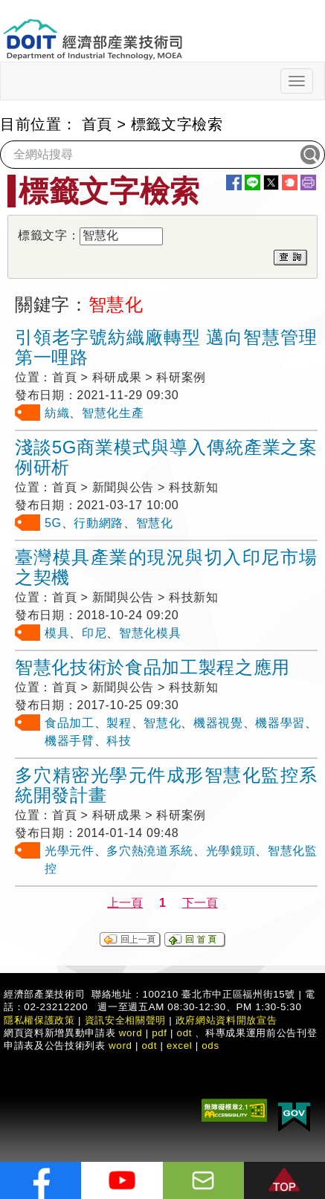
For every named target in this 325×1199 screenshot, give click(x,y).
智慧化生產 (113, 413)
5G (53, 523)
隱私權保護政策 (39, 1020)
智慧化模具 (150, 633)
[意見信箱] (203, 1180)
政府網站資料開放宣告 (226, 1020)
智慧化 (154, 523)
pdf (159, 1032)
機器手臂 (69, 740)
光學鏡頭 (231, 850)
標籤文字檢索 (177, 124)
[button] (284, 1180)
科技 (118, 740)
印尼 (94, 633)
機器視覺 (218, 723)
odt (185, 1032)
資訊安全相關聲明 (125, 1020)
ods (210, 1045)
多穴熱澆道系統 (149, 850)
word (120, 1045)
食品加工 (69, 723)
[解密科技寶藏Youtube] (121, 1180)
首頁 (97, 124)
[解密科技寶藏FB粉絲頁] (40, 1180)
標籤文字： (49, 235)
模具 (57, 633)
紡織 (57, 413)
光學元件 (69, 850)
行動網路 (98, 523)
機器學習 (280, 723)
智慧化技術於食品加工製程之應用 (152, 667)
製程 (118, 723)
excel (179, 1045)
